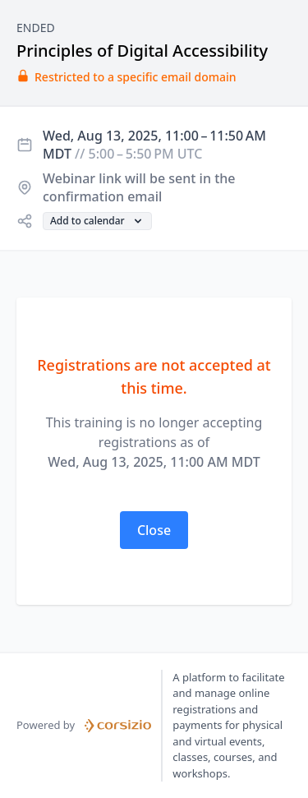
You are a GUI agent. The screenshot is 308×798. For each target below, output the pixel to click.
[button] (97, 221)
